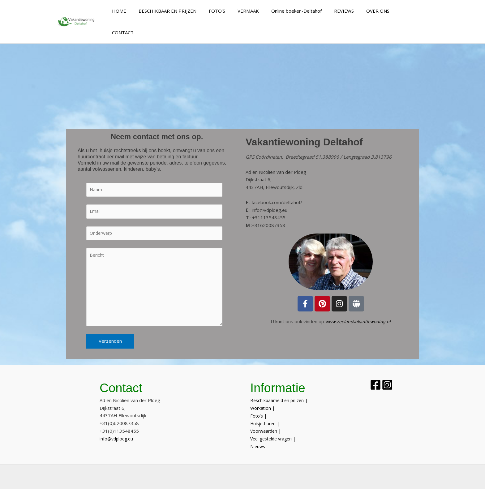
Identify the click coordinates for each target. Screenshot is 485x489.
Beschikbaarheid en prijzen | (280, 388)
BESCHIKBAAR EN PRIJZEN (186, 11)
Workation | (263, 395)
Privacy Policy (328, 479)
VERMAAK (260, 11)
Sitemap (300, 479)
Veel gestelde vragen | (275, 426)
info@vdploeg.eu (269, 188)
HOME (141, 11)
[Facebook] (375, 372)
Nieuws (258, 434)
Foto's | (259, 403)
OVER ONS (381, 11)
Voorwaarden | (266, 418)
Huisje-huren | (266, 411)
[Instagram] (396, 372)
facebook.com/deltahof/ (276, 181)
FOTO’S (232, 11)
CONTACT (412, 11)
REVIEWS (350, 11)
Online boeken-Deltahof (306, 11)
